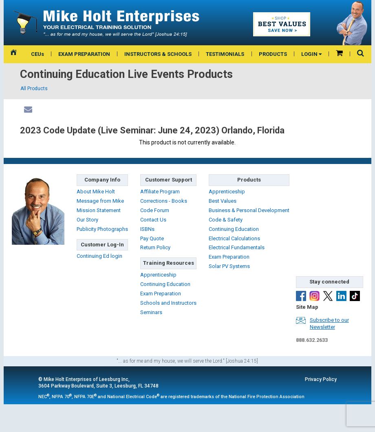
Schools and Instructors (168, 303)
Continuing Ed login (99, 256)
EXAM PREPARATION (84, 54)
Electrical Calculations (234, 238)
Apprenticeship (158, 275)
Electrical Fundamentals (237, 247)
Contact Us (153, 220)
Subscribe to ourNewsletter (329, 323)
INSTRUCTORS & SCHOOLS (158, 54)
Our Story (87, 220)
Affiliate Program (160, 191)
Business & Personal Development (249, 210)
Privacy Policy (321, 379)
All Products (34, 88)
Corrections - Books (163, 201)
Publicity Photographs (102, 229)
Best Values (222, 201)
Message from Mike (100, 201)
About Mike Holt (96, 191)
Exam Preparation (160, 293)
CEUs (37, 54)
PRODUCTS (273, 54)
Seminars (151, 312)
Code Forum (154, 210)
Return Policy (155, 247)
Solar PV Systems (229, 266)
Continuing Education (165, 284)
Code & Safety (226, 220)
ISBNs (147, 229)
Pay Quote (152, 238)
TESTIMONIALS (225, 54)
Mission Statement (99, 210)
